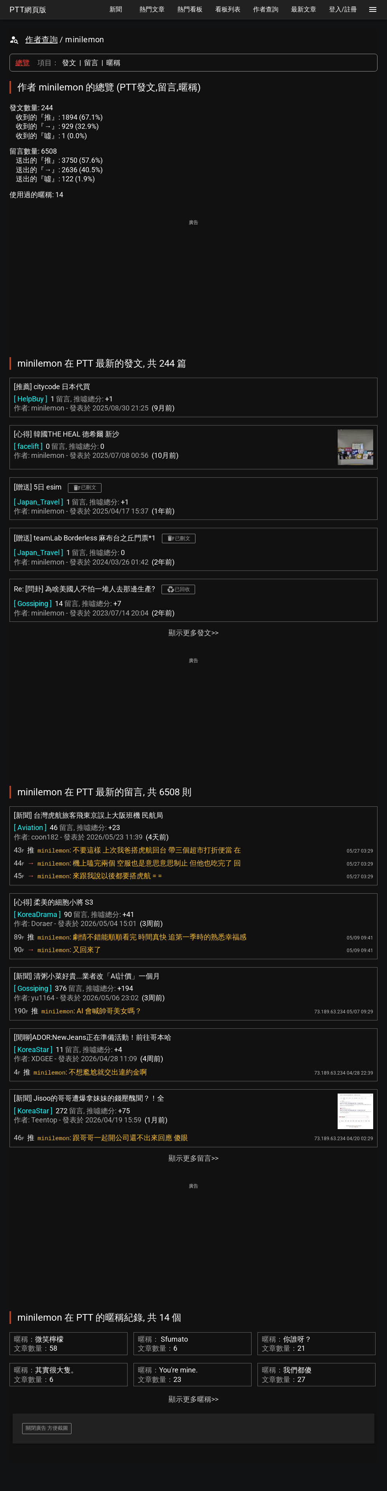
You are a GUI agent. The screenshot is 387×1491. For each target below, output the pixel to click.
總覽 (22, 62)
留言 (91, 62)
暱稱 (113, 62)
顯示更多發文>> (193, 633)
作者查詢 (41, 39)
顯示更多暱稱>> (193, 1399)
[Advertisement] (193, 283)
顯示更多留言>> (193, 1158)
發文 (69, 62)
